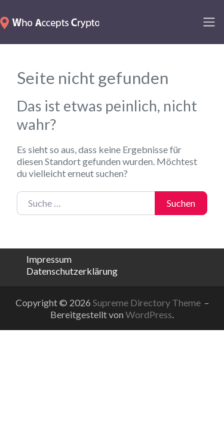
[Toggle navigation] (209, 22)
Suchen (181, 203)
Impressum (49, 259)
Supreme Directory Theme (147, 302)
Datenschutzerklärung (72, 270)
